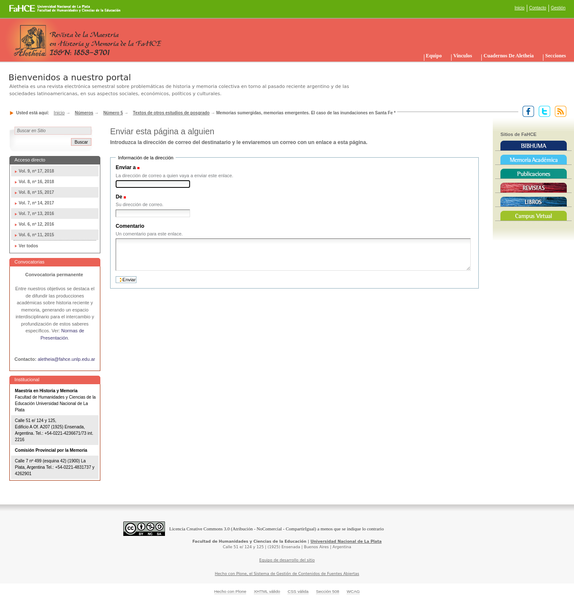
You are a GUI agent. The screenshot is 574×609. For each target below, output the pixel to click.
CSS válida (297, 591)
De (119, 197)
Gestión (558, 8)
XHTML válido (267, 591)
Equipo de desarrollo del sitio (287, 560)
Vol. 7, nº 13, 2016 (36, 213)
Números (84, 112)
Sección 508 (327, 591)
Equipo (434, 56)
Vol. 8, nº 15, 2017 (36, 192)
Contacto (537, 8)
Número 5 (113, 112)
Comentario (130, 226)
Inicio (519, 8)
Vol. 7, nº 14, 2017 (36, 203)
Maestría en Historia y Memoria (46, 390)
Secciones (555, 56)
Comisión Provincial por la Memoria (51, 450)
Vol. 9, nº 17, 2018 (36, 171)
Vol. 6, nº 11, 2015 (36, 234)
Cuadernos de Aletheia (508, 56)
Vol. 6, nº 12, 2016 (36, 224)
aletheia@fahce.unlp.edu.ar (66, 359)
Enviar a (126, 167)
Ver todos (28, 246)
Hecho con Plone (230, 591)
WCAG (353, 591)
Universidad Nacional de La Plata (345, 541)
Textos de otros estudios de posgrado (171, 112)
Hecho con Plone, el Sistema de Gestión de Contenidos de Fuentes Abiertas (287, 574)
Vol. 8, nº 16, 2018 (36, 181)
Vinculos (462, 56)
